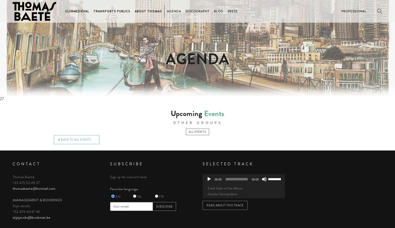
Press (233, 11)
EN (117, 196)
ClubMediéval (77, 11)
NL (139, 196)
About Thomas (148, 11)
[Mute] (264, 179)
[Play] (209, 179)
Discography (198, 11)
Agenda (174, 11)
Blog (218, 11)
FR (161, 196)
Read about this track (225, 205)
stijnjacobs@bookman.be (31, 217)
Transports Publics (111, 11)
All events (197, 132)
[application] (244, 179)
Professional (354, 11)
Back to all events (74, 140)
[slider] (237, 179)
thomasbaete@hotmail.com (34, 188)
